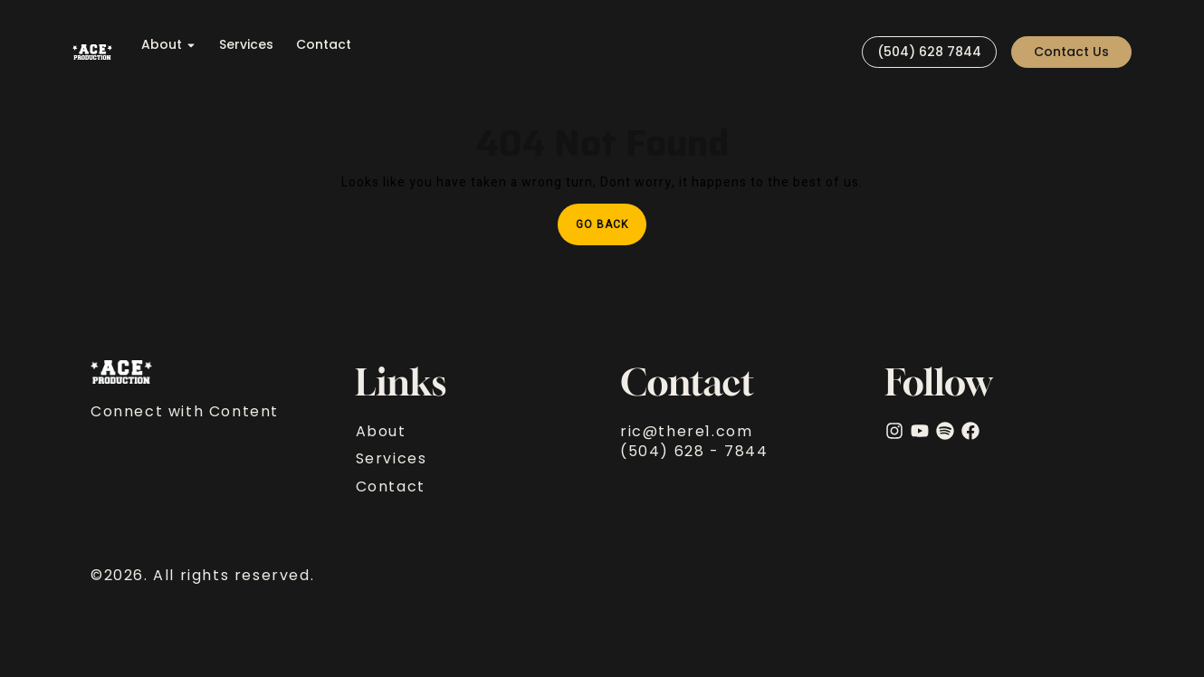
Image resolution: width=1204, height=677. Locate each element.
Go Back (611, 218)
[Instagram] (894, 431)
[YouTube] (920, 431)
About (168, 44)
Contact (323, 44)
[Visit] (840, 52)
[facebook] (970, 431)
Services (246, 44)
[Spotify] (945, 431)
